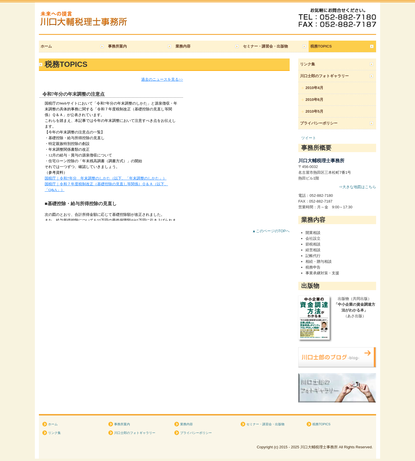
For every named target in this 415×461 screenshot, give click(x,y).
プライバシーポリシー (318, 123)
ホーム (46, 46)
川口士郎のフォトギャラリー (324, 76)
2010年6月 (314, 99)
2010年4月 (314, 88)
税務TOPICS (321, 46)
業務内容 (183, 46)
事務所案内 (117, 46)
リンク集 (307, 64)
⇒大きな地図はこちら (357, 187)
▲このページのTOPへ (271, 231)
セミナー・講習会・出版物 (265, 46)
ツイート (308, 138)
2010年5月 (314, 111)
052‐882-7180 (321, 195)
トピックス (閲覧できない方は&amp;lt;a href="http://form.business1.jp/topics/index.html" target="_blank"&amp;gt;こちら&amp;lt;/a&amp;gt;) (164, 149)
